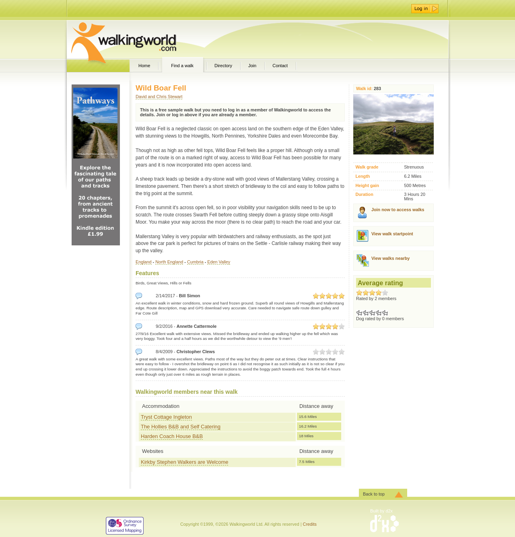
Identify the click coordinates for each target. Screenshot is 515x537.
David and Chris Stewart (159, 96)
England (144, 261)
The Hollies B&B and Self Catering (180, 427)
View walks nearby (390, 258)
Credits (310, 524)
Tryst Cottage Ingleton (166, 417)
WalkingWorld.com (138, 39)
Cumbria (195, 261)
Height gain (367, 185)
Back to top (374, 494)
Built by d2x (381, 510)
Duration (364, 194)
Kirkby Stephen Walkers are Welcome (184, 462)
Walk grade (366, 167)
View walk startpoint (392, 233)
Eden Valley (218, 261)
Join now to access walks (397, 209)
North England (169, 261)
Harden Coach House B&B (172, 436)
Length (362, 176)
